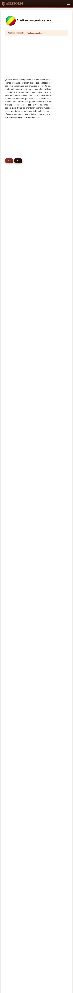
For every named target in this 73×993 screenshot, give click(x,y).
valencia (37, 434)
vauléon (37, 377)
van (11, 320)
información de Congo (21, 586)
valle (12, 402)
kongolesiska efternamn (23, 713)
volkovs (37, 383)
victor (36, 256)
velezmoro (14, 453)
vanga (37, 352)
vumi (36, 333)
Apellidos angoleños (22, 603)
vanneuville (15, 339)
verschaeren (39, 314)
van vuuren (14, 415)
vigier (36, 371)
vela (36, 225)
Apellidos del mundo (16, 33)
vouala (13, 206)
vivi (35, 212)
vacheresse (39, 295)
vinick (36, 510)
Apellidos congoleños (35, 33)
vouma (37, 206)
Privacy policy (52, 781)
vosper (13, 498)
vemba (37, 218)
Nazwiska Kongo (20, 675)
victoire (13, 244)
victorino (13, 517)
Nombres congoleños (20, 575)
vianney (37, 307)
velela (36, 326)
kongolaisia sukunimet (23, 696)
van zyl (37, 396)
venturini (14, 352)
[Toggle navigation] (68, 3)
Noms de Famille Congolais (24, 647)
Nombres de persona (56, 778)
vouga (37, 479)
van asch (14, 276)
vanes (12, 421)
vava (36, 466)
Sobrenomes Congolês (23, 669)
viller (36, 390)
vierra (12, 371)
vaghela (37, 415)
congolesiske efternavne (23, 691)
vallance (13, 295)
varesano (38, 301)
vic (11, 269)
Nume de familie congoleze (24, 707)
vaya (36, 517)
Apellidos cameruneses (23, 619)
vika (12, 237)
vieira (36, 237)
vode (36, 421)
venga (12, 212)
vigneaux (14, 479)
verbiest (13, 288)
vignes (13, 383)
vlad (36, 498)
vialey (36, 276)
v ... (19, 161)
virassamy (38, 440)
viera (36, 447)
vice (12, 409)
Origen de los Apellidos (36, 778)
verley (12, 345)
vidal (12, 307)
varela (37, 409)
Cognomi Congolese (22, 658)
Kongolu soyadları (21, 718)
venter (13, 428)
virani (12, 256)
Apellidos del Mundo (15, 778)
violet (12, 485)
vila (35, 244)
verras (12, 364)
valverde (37, 460)
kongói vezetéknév (21, 702)
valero (12, 390)
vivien (36, 231)
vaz (11, 301)
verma (13, 282)
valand (13, 504)
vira (36, 263)
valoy (36, 339)
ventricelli (14, 466)
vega (12, 333)
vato (12, 250)
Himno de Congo (18, 581)
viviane (13, 326)
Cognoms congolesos (22, 664)
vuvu (12, 358)
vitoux (12, 377)
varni (36, 504)
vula (36, 358)
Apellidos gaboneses (22, 624)
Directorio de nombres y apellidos (29, 781)
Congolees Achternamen (24, 680)
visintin (37, 453)
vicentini (13, 510)
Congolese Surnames (22, 642)
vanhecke (38, 269)
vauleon (37, 364)
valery (37, 250)
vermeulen (38, 491)
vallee (36, 485)
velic (36, 472)
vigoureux (14, 491)
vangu (12, 225)
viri (35, 320)
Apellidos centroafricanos (24, 613)
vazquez (13, 440)
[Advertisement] (36, 55)
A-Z (9, 161)
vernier (37, 345)
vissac (13, 263)
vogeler (13, 231)
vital (12, 218)
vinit (12, 447)
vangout (13, 460)
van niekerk (39, 282)
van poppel (14, 472)
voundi (13, 434)
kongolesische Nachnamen (24, 653)
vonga (12, 314)
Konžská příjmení (20, 686)
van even (14, 396)
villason (37, 288)
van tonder (38, 402)
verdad (37, 428)
